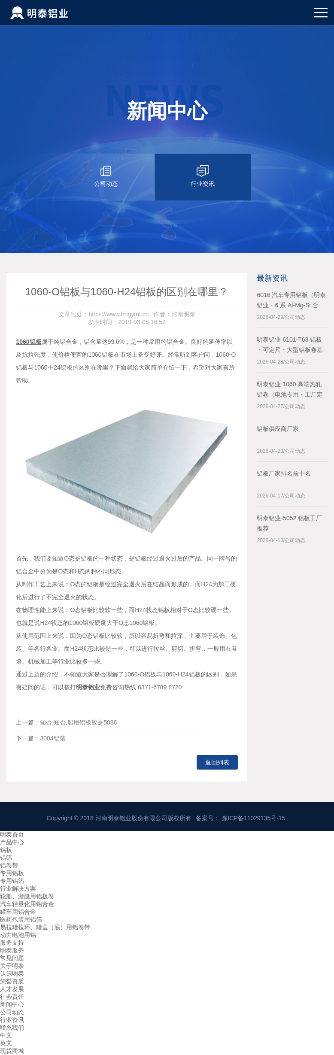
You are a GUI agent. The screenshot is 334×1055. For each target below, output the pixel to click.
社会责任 (12, 996)
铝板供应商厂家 (278, 428)
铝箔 (6, 857)
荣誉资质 (12, 981)
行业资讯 (12, 1019)
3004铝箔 (52, 738)
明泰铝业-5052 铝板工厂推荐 (289, 523)
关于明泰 (12, 965)
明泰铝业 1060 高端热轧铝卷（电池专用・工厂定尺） (290, 390)
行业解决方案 (18, 888)
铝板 (6, 849)
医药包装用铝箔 (21, 919)
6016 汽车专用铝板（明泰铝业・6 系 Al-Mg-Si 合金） (291, 300)
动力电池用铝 (18, 934)
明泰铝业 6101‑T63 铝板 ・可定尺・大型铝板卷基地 (290, 345)
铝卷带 (9, 865)
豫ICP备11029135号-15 (253, 818)
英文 (6, 1043)
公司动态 (12, 1012)
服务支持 (12, 942)
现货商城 (12, 1050)
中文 (6, 1035)
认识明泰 (12, 973)
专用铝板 (12, 873)
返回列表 (217, 762)
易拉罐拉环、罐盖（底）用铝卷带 (45, 927)
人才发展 (12, 988)
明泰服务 (12, 950)
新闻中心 (12, 1004)
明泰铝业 (88, 687)
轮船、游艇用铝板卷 (27, 896)
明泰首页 (12, 834)
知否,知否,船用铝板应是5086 (78, 722)
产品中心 (12, 842)
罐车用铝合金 (18, 911)
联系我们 (12, 1027)
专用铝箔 (12, 880)
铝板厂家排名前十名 (284, 473)
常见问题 (12, 958)
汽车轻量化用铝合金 (27, 903)
